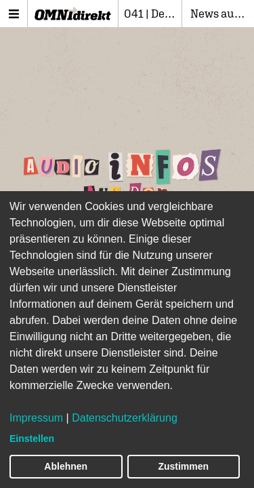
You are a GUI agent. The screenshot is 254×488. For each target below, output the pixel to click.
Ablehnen (65, 466)
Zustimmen (183, 466)
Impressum (36, 418)
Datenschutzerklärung (124, 418)
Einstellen (31, 438)
